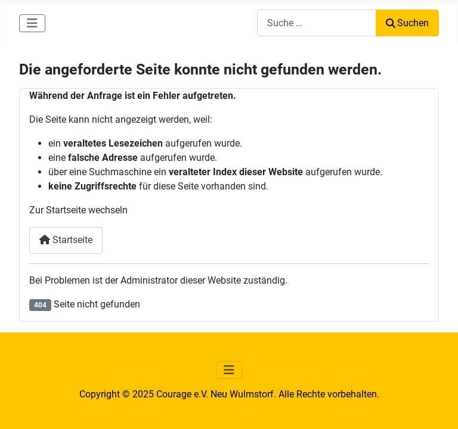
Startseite (65, 239)
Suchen (407, 23)
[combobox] (316, 23)
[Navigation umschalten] (32, 23)
